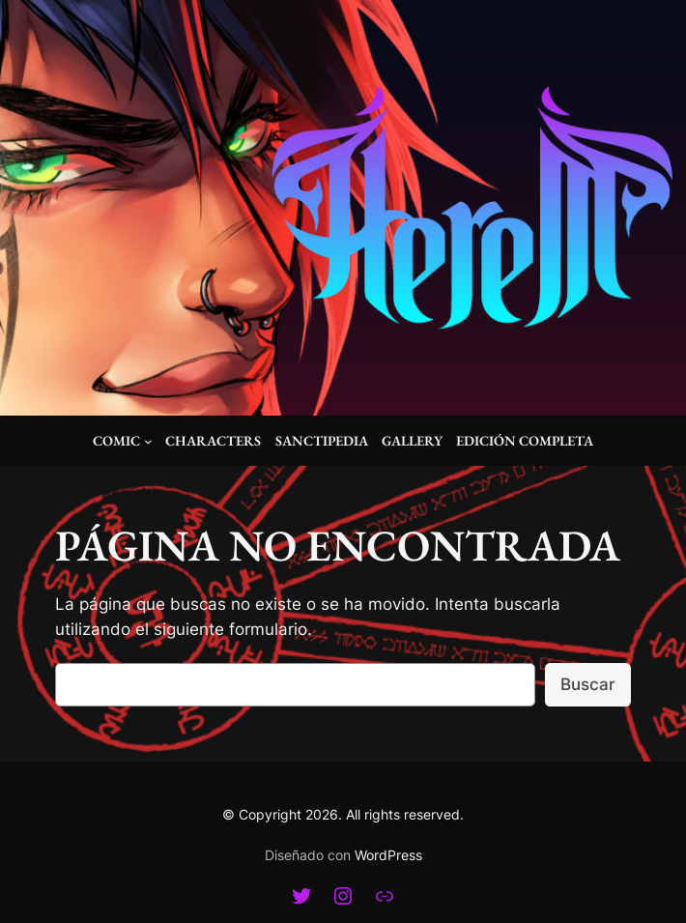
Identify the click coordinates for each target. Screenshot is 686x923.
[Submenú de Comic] (148, 441)
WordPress (388, 855)
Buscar (587, 684)
